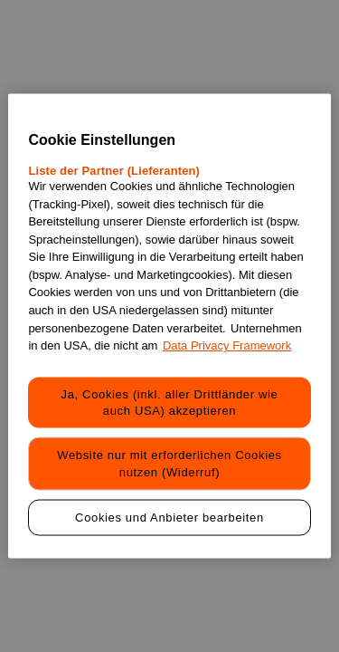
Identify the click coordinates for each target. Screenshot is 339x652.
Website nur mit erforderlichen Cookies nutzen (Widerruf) (169, 463)
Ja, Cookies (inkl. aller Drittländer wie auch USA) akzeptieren (169, 402)
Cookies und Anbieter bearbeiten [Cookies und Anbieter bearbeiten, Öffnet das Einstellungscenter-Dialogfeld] (169, 516)
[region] (169, 326)
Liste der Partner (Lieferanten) (114, 170)
